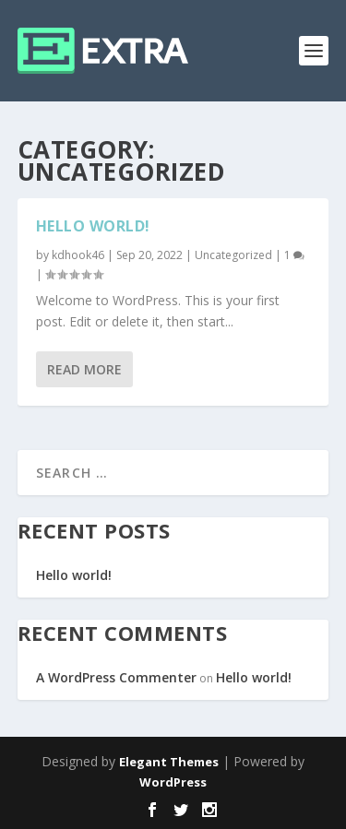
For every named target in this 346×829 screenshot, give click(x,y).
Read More (84, 369)
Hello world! (93, 226)
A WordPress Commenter (116, 677)
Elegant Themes (169, 761)
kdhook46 (78, 255)
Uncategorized (233, 255)
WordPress (173, 782)
